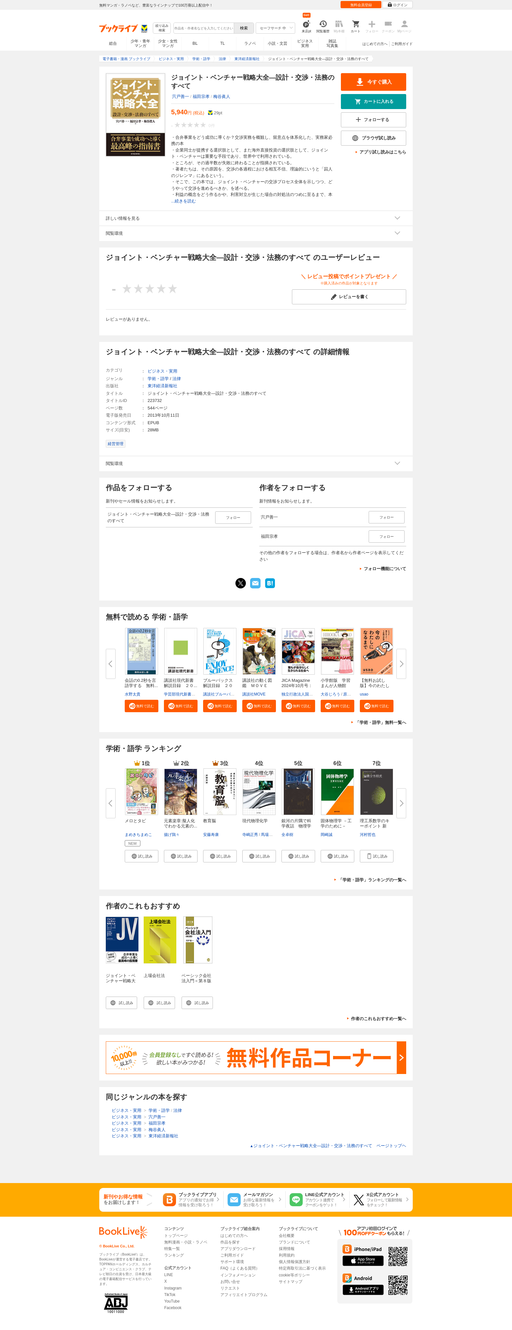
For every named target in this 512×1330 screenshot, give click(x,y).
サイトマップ (290, 1281)
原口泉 (349, 694)
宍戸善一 (180, 96)
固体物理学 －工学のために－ (336, 823)
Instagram (173, 1288)
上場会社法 (154, 975)
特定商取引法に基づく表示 (302, 1268)
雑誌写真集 (332, 43)
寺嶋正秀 (250, 834)
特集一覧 (172, 1248)
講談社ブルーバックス (222, 694)
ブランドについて (294, 1242)
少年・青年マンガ (140, 43)
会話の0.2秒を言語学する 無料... (141, 683)
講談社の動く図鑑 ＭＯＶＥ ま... (257, 685)
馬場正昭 (269, 834)
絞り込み (161, 28)
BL (195, 43)
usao (364, 694)
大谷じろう (330, 694)
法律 (176, 378)
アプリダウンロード (238, 1248)
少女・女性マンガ (168, 43)
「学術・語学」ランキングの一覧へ (372, 879)
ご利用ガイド (402, 44)
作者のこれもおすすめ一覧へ (378, 1018)
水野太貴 (132, 694)
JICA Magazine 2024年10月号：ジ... (296, 685)
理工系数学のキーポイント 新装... (375, 826)
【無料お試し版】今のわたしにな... (375, 685)
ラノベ (250, 43)
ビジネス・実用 (162, 371)
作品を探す (230, 1242)
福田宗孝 (201, 96)
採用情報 (287, 1248)
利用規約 (287, 1255)
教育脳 (209, 820)
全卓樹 (287, 834)
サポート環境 (232, 1261)
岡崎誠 (326, 834)
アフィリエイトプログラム (243, 1294)
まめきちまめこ (138, 834)
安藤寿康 (211, 834)
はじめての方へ (375, 44)
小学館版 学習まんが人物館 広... (335, 685)
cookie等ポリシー (294, 1275)
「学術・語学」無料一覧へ (380, 722)
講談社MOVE (253, 694)
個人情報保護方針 (294, 1261)
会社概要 (287, 1235)
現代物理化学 (255, 820)
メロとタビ (135, 820)
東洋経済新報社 (162, 385)
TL (222, 43)
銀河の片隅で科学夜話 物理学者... (296, 826)
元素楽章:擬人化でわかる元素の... (180, 823)
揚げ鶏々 (172, 834)
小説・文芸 (277, 43)
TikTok (169, 1294)
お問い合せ (230, 1281)
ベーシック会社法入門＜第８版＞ (196, 980)
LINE (168, 1275)
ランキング (174, 1255)
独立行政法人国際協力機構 (304, 694)
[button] (141, 706)
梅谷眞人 (221, 96)
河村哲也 (368, 834)
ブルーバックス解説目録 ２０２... (218, 685)
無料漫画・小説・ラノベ (185, 1242)
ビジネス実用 (305, 43)
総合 (113, 43)
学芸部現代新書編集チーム (187, 694)
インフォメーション (238, 1275)
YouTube (172, 1301)
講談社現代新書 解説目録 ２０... (181, 683)
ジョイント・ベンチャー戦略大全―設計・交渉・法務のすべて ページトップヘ (328, 1145)
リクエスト (230, 1288)
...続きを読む (183, 201)
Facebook (173, 1308)
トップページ (176, 1235)
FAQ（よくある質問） (240, 1268)
